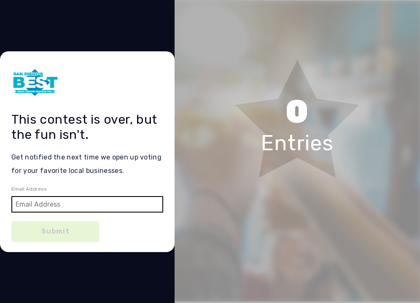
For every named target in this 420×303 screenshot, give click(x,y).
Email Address (29, 189)
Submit (55, 231)
